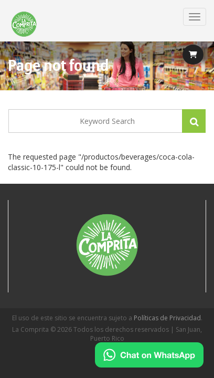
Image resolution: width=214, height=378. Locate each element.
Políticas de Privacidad (167, 317)
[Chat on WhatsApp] (149, 355)
